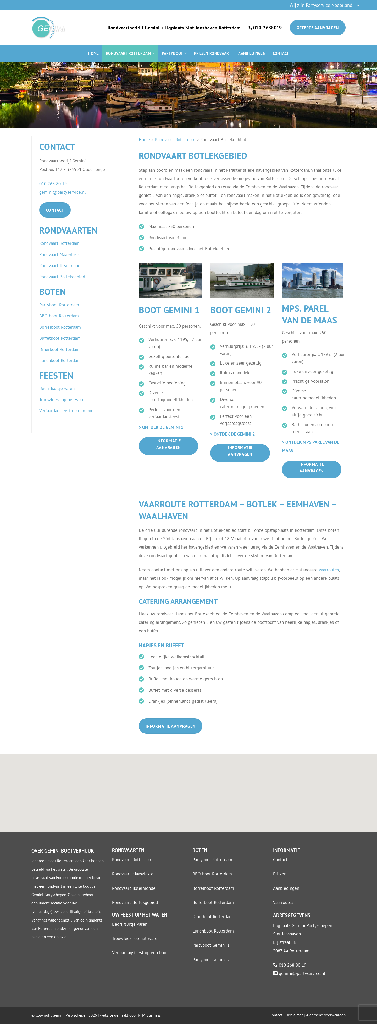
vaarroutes (329, 570)
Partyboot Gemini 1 (211, 945)
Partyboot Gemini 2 (211, 959)
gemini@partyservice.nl (62, 192)
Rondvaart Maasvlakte (132, 874)
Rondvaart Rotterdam (130, 53)
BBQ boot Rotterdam (212, 874)
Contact (281, 53)
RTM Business (149, 1015)
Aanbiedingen (251, 53)
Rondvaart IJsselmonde (134, 888)
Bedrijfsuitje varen (129, 924)
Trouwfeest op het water (135, 938)
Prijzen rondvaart (212, 53)
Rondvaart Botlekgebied (135, 902)
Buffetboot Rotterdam (213, 902)
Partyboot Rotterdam (212, 860)
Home (93, 53)
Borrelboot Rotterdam (213, 888)
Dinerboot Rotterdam (212, 916)
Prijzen (279, 874)
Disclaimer (294, 1014)
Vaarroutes (283, 902)
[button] (325, 5)
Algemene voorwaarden (326, 1014)
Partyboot (174, 53)
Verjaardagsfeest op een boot (140, 953)
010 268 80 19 (53, 184)
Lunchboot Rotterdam (213, 931)
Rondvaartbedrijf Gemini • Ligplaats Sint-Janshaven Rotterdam (174, 28)
